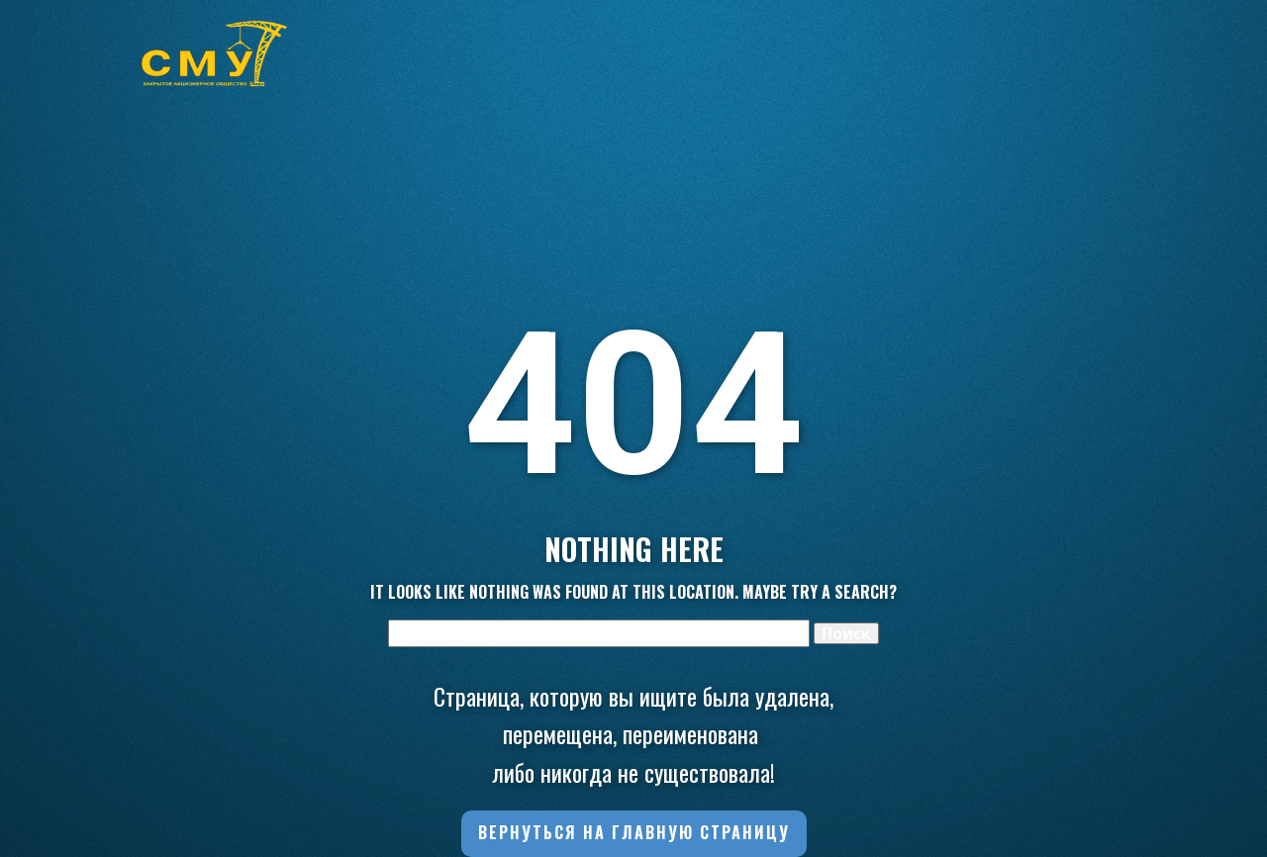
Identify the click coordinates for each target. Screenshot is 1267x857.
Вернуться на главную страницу (634, 832)
